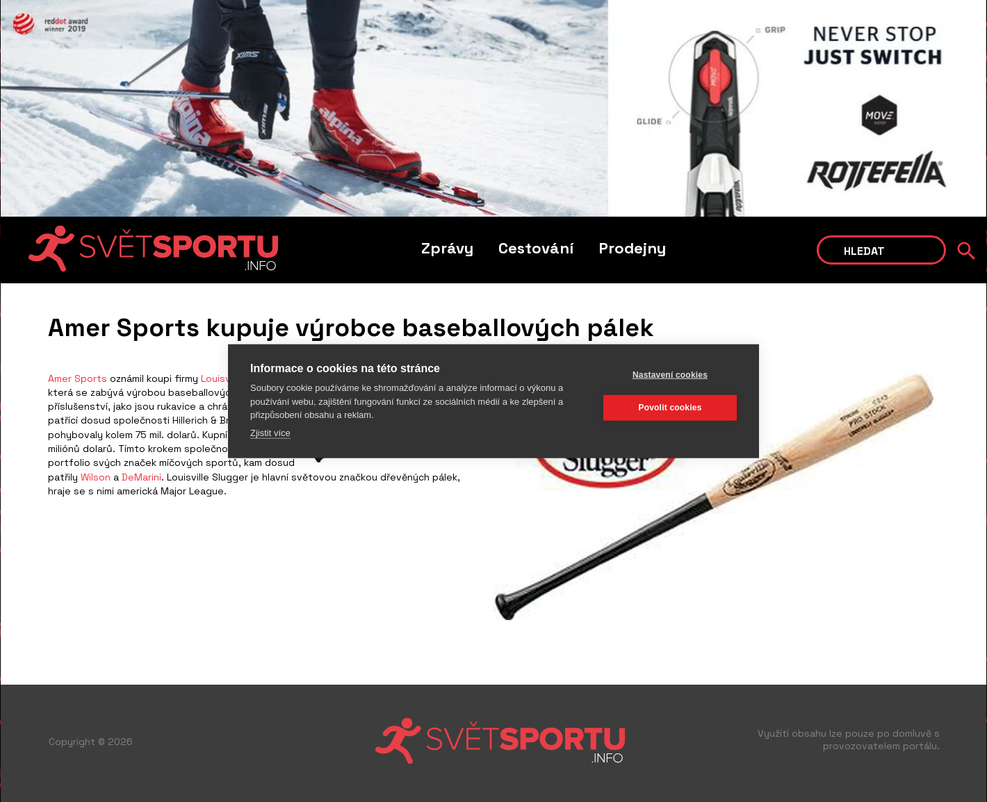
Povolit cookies (669, 407)
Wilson (96, 477)
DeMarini (141, 477)
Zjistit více (270, 432)
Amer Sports (77, 378)
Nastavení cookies (670, 375)
